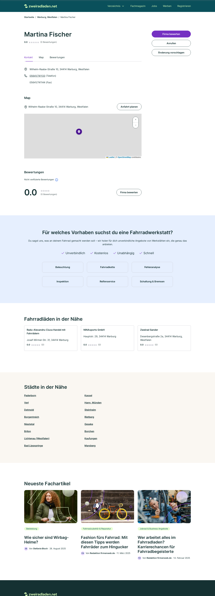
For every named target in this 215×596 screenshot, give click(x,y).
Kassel (69, 395)
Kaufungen (72, 416)
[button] (79, 132)
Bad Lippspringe (117, 416)
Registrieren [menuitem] (184, 5)
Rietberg (154, 402)
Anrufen (171, 43)
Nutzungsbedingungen (119, 583)
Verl (110, 395)
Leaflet (110, 157)
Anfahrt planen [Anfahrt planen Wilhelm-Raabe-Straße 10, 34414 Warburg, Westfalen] (129, 106)
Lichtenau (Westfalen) (36, 416)
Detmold (29, 402)
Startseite (29, 17)
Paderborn (30, 395)
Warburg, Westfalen (47, 17)
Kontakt (70, 583)
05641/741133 (37, 75)
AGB (135, 583)
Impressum (145, 583)
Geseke (70, 409)
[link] (50, 338)
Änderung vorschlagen (171, 52)
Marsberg (154, 416)
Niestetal (29, 409)
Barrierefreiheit (99, 583)
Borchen (154, 409)
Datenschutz (83, 583)
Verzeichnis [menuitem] (114, 5)
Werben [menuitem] (167, 5)
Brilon (111, 409)
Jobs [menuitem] (154, 5)
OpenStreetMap (124, 157)
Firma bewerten (129, 192)
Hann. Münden (157, 395)
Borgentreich (115, 402)
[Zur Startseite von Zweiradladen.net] (40, 6)
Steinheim (71, 402)
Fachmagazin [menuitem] (137, 5)
